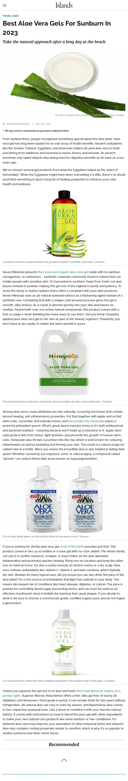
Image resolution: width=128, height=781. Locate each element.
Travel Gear (10, 16)
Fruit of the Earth (72, 546)
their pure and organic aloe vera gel (63, 272)
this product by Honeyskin (86, 421)
